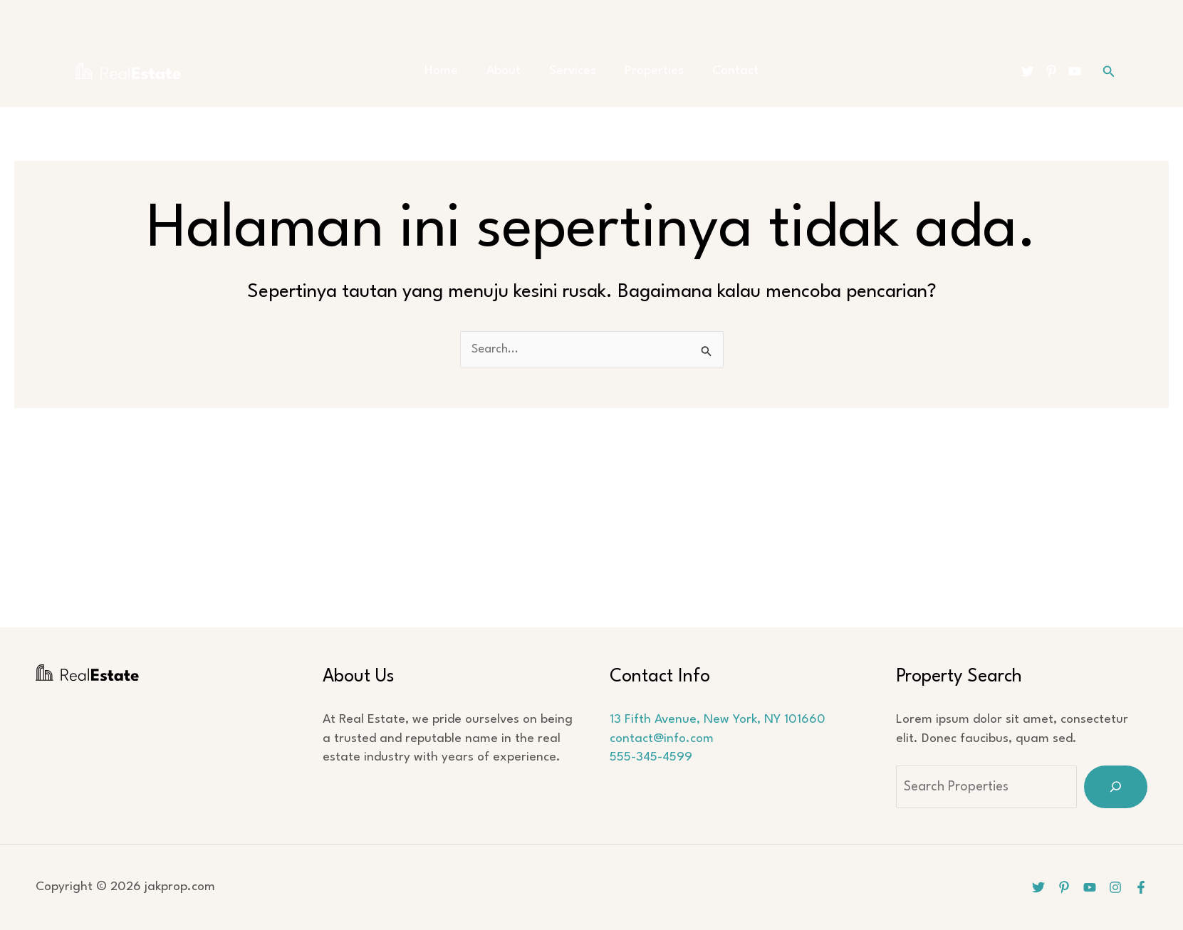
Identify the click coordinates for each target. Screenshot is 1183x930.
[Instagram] (1114, 887)
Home (455, 71)
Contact (721, 71)
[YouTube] (1074, 71)
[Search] (1115, 787)
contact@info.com (662, 739)
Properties (647, 71)
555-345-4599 (651, 757)
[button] (1109, 71)
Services (572, 71)
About (511, 71)
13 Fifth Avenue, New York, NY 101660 (717, 720)
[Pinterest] (1051, 71)
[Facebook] (1141, 887)
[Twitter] (1027, 71)
